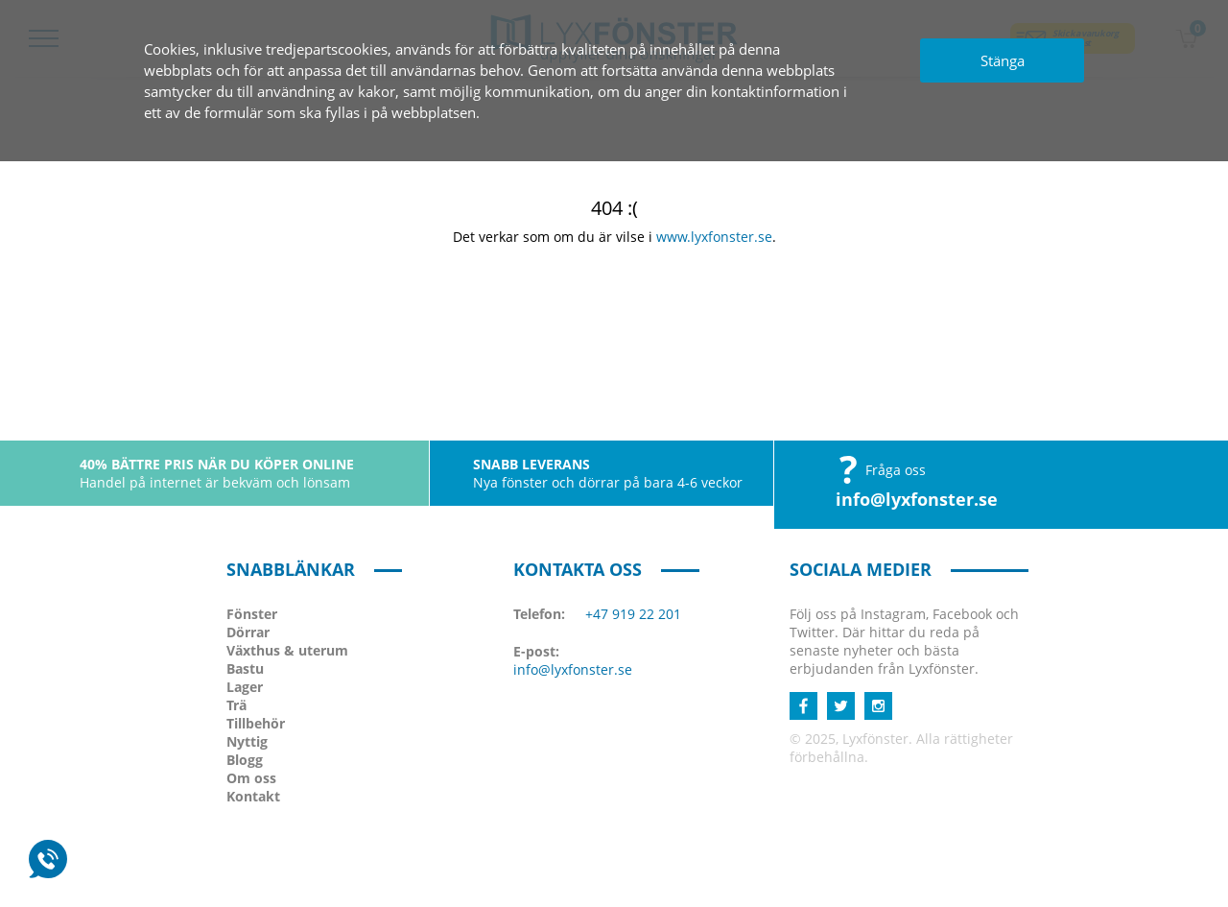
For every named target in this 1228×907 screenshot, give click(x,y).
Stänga (1002, 60)
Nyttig (247, 741)
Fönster (251, 614)
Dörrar (248, 632)
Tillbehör (255, 723)
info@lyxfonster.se (917, 499)
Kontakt (253, 796)
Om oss (251, 778)
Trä (236, 705)
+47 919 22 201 (633, 614)
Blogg (244, 760)
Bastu (245, 668)
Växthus (287, 650)
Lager (244, 687)
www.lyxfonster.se (714, 236)
